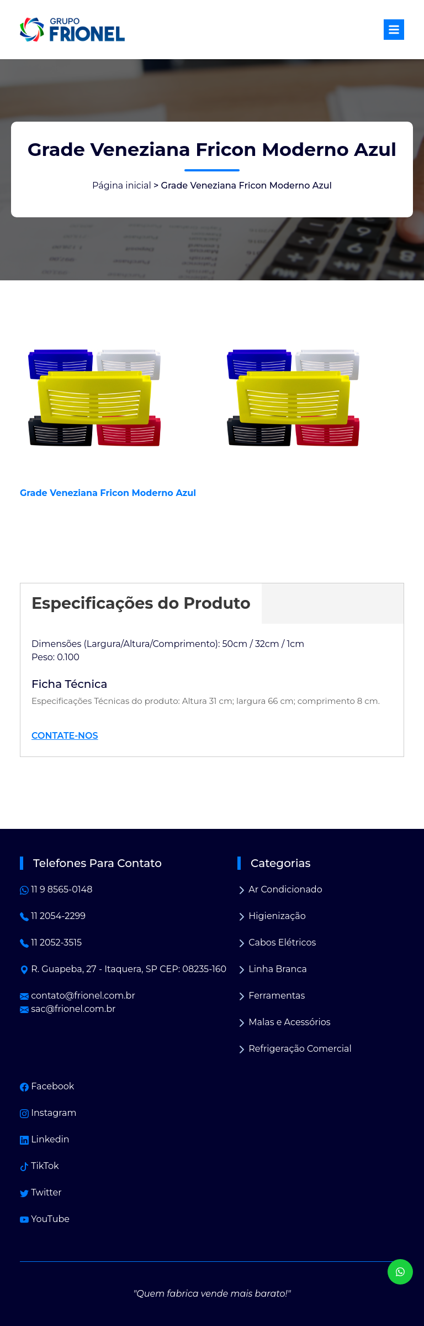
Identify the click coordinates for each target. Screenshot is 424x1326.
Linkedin (45, 1139)
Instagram (48, 1113)
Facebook (47, 1086)
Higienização (271, 916)
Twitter (41, 1192)
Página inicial (121, 185)
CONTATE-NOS (64, 735)
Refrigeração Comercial (294, 1048)
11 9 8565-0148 (56, 889)
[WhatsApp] (400, 1272)
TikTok (39, 1166)
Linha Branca (272, 969)
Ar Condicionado (279, 889)
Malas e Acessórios (284, 1022)
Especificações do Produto (141, 603)
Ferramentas (271, 995)
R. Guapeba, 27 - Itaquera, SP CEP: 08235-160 (123, 969)
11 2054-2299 (53, 916)
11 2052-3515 (51, 942)
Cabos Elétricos (276, 942)
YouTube (45, 1219)
